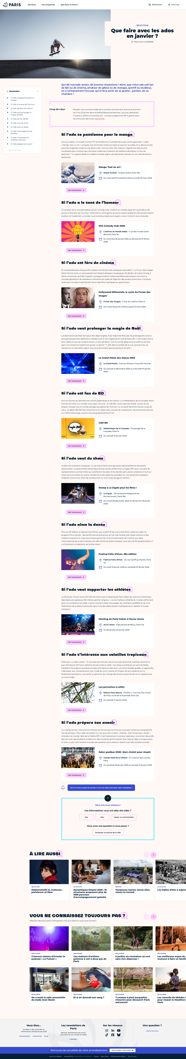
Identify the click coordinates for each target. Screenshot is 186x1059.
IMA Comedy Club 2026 (112, 226)
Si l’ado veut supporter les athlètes (21, 132)
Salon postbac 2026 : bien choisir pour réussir (125, 752)
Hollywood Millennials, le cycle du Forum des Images (125, 294)
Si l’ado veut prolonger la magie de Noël (21, 113)
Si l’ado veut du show (19, 123)
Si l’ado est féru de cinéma (22, 108)
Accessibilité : (78, 1056)
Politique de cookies (118, 1056)
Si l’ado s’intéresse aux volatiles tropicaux (20, 138)
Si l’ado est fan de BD (19, 119)
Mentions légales (55, 1056)
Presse (96, 1056)
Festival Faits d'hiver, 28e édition (118, 554)
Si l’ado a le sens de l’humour (23, 104)
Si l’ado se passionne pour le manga (22, 99)
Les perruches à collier (112, 687)
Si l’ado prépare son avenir (22, 144)
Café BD (103, 423)
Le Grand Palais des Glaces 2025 (117, 358)
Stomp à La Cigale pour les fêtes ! (118, 487)
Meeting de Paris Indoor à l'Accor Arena (121, 619)
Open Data (105, 1056)
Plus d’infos (100, 119)
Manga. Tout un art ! (110, 167)
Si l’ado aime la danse (19, 127)
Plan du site (132, 1056)
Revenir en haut (15, 150)
